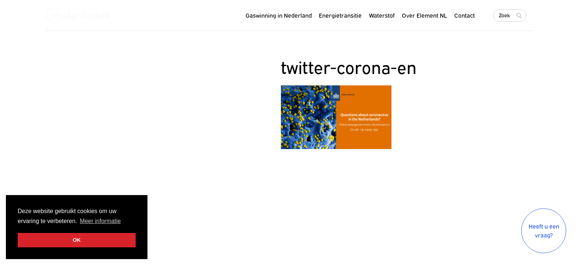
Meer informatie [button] (100, 221)
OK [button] (77, 240)
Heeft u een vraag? (544, 231)
